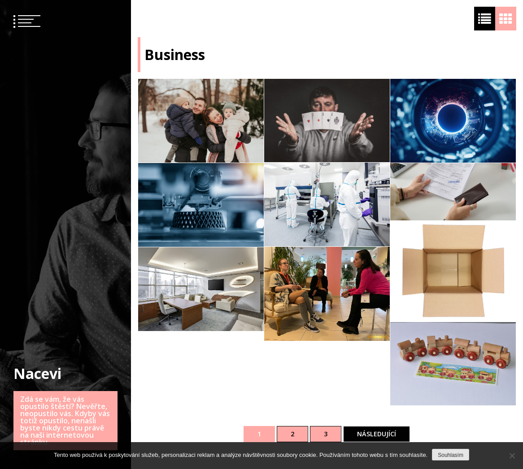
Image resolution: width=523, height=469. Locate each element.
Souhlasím (450, 455)
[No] (511, 455)
